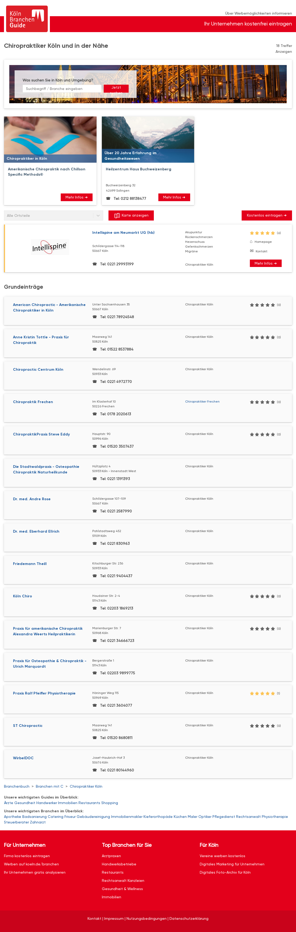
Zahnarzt (38, 822)
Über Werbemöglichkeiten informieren (258, 13)
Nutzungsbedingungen (147, 918)
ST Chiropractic (27, 725)
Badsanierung (34, 816)
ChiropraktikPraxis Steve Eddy (41, 434)
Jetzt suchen (116, 89)
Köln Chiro (22, 596)
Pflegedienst (223, 816)
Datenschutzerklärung (188, 918)
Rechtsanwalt (248, 816)
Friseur (70, 816)
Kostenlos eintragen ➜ (267, 215)
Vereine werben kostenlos (222, 856)
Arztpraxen (111, 856)
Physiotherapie (275, 816)
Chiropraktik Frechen (33, 402)
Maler (192, 816)
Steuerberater (16, 822)
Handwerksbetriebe (119, 864)
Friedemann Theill (30, 564)
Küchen (180, 816)
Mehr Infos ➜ (77, 197)
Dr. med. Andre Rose (32, 499)
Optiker (204, 816)
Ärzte (8, 803)
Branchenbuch (16, 786)
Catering (55, 816)
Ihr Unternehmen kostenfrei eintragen (248, 24)
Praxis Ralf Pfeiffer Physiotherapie (44, 693)
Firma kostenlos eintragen (27, 856)
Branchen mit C (49, 786)
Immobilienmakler (126, 816)
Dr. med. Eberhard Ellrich (36, 531)
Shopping (109, 803)
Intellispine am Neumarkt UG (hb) (123, 232)
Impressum (114, 918)
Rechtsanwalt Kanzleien (123, 880)
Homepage (263, 242)
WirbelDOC (23, 758)
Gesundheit (24, 803)
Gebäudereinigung (93, 816)
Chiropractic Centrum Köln (38, 369)
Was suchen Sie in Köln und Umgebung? (58, 80)
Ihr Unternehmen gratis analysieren (35, 872)
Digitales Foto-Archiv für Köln (225, 872)
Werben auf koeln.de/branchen (31, 864)
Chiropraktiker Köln (86, 786)
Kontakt (261, 251)
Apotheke (12, 816)
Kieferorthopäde (158, 816)
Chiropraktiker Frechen (202, 401)
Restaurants (89, 803)
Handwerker (46, 803)
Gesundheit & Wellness (122, 889)
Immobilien (67, 803)
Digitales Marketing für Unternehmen (232, 864)
